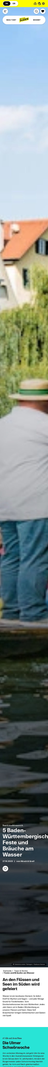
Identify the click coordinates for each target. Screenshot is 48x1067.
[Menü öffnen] (5, 11)
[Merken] (5, 868)
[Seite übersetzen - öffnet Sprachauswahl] (43, 4)
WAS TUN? (11, 20)
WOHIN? (36, 20)
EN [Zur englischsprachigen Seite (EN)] (14, 3)
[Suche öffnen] (36, 11)
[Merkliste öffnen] (42, 11)
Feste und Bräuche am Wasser (19, 972)
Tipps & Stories (21, 970)
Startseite (7, 970)
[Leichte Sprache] (35, 4)
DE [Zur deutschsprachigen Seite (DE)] (7, 3)
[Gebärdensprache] (39, 4)
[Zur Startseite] (24, 20)
